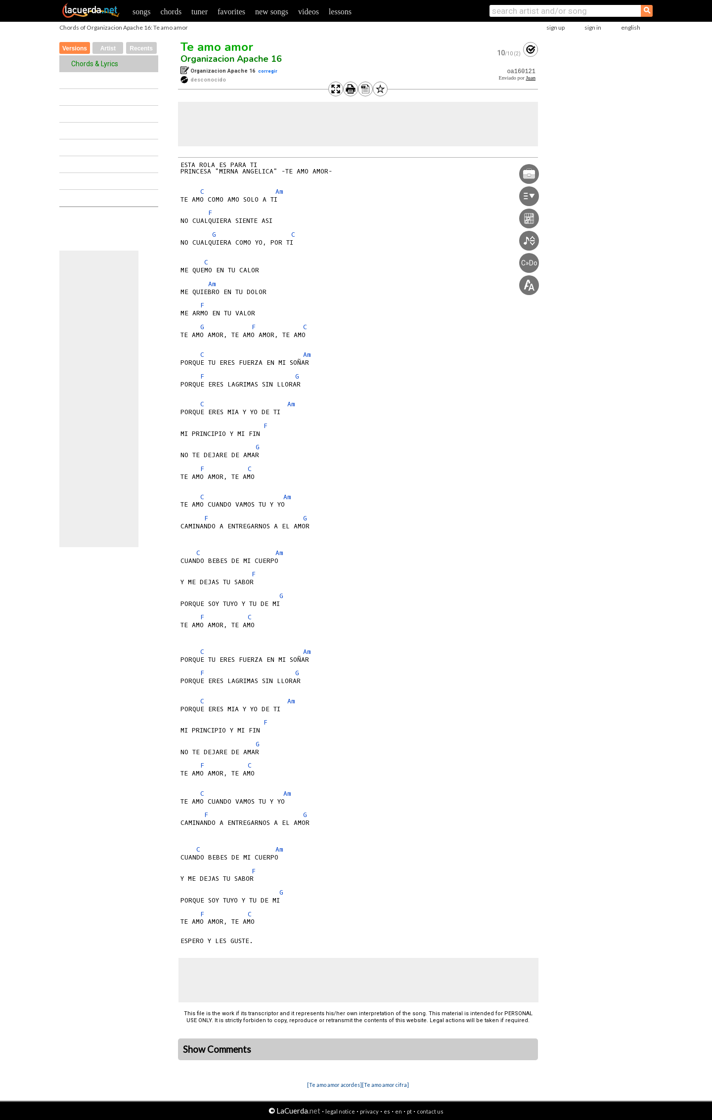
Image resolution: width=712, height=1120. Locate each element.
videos (308, 11)
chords (170, 11)
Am (279, 191)
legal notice (340, 1111)
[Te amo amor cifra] (385, 1084)
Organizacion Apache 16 (231, 59)
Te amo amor (216, 47)
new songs (271, 11)
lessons (340, 11)
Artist (108, 48)
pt (409, 1111)
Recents (141, 48)
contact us (430, 1111)
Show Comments (217, 1049)
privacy (369, 1111)
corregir (267, 71)
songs (141, 11)
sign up (555, 27)
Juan (530, 78)
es (387, 1111)
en (398, 1111)
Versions (74, 48)
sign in (592, 27)
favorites (231, 11)
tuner (199, 11)
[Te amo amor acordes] (334, 1084)
